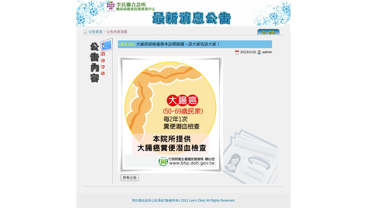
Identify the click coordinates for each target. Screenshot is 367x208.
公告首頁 (95, 32)
